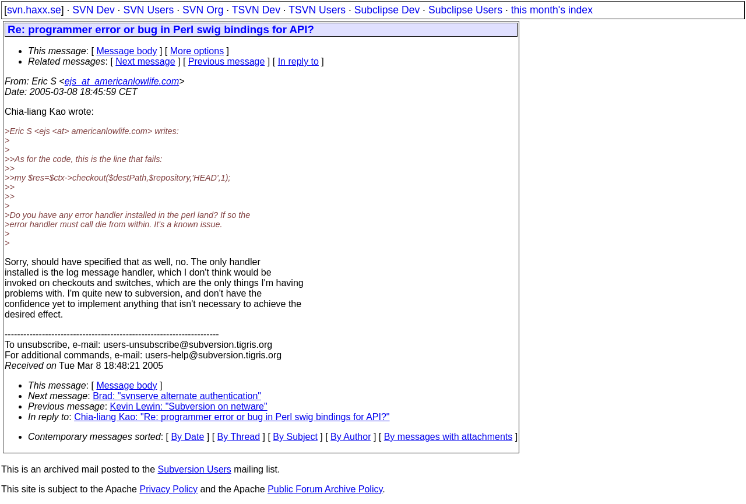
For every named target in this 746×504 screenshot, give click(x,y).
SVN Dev (93, 10)
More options (197, 51)
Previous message (226, 61)
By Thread (239, 437)
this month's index (552, 10)
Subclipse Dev (387, 10)
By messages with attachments (448, 437)
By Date (187, 437)
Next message (145, 61)
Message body (126, 51)
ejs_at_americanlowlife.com (122, 81)
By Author (350, 437)
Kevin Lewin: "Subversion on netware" (189, 406)
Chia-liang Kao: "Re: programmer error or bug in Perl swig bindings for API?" (231, 417)
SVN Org (202, 10)
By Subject (295, 437)
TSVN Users (317, 10)
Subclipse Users (465, 10)
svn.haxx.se (34, 10)
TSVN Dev (256, 10)
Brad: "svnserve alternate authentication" (177, 396)
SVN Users (148, 10)
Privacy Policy (168, 489)
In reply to (298, 61)
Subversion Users (194, 469)
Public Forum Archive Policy (325, 489)
